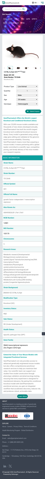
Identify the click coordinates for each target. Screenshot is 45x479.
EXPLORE (5, 423)
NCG (5, 23)
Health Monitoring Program (11, 430)
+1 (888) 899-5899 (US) (15, 442)
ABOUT (4, 401)
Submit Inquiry (33, 111)
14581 (6, 223)
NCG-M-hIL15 (14, 23)
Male (20, 95)
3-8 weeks (21, 100)
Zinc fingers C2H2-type (12, 348)
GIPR (28, 19)
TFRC (23, 23)
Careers (9, 426)
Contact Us (6, 435)
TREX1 (16, 19)
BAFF (10, 19)
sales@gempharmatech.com (16, 438)
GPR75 (34, 19)
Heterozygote (23, 104)
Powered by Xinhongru (10, 474)
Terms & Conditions (30, 426)
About (4, 426)
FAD (22, 19)
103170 (6, 234)
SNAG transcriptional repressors (16, 345)
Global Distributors (27, 430)
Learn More (22, 396)
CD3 (4, 19)
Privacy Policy (18, 426)
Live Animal (22, 87)
